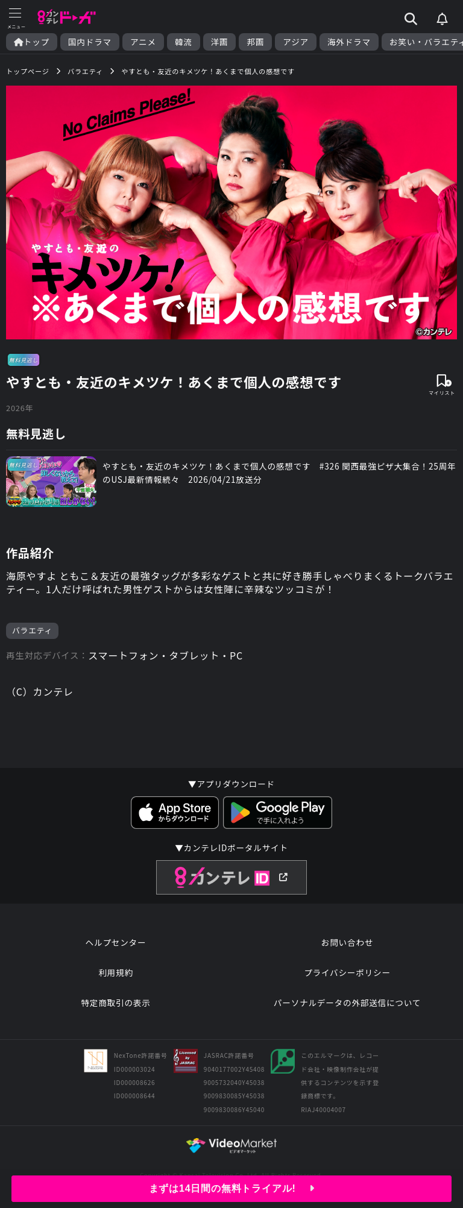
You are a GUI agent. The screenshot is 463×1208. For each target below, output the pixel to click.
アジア (296, 42)
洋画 (219, 42)
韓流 (183, 42)
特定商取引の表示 (115, 1002)
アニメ (143, 42)
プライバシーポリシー (347, 972)
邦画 (255, 42)
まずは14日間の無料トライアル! (232, 1188)
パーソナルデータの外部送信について (347, 1002)
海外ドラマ (349, 42)
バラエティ (32, 630)
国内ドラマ (90, 42)
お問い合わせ (347, 942)
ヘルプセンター (116, 942)
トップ (31, 42)
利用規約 (115, 972)
